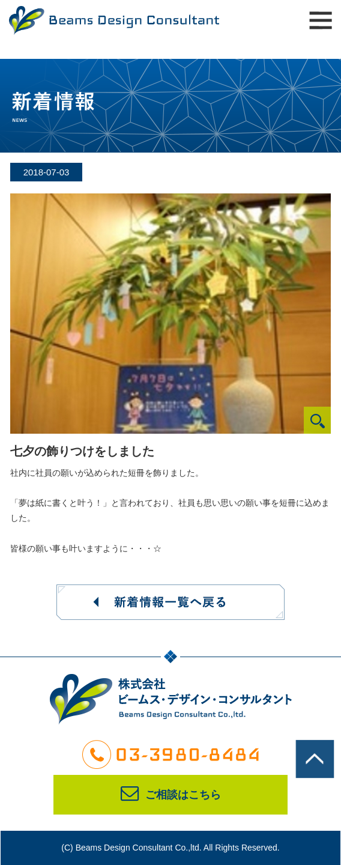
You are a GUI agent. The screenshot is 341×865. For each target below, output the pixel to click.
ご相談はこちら (171, 795)
